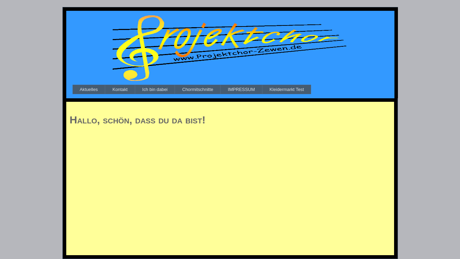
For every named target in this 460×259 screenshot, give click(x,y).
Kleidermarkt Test (287, 89)
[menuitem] (89, 89)
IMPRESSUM (241, 89)
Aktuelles (89, 89)
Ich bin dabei (155, 89)
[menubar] (192, 89)
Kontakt (119, 89)
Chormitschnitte (197, 89)
